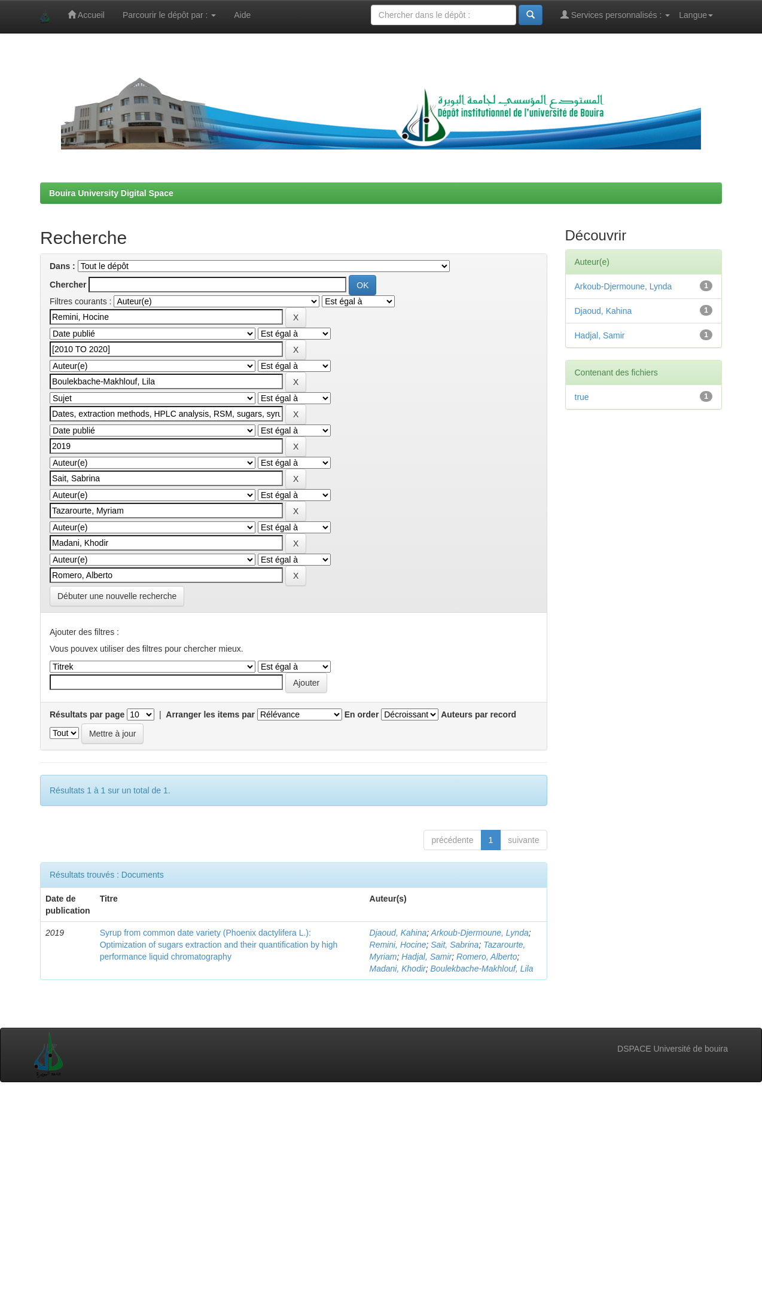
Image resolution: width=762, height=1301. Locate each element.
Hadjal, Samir (426, 956)
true (582, 397)
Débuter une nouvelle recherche (116, 596)
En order (362, 714)
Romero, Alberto (486, 956)
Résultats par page (87, 714)
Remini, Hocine (398, 944)
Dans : (62, 266)
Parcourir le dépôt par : (169, 15)
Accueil (86, 15)
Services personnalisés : (615, 15)
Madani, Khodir (398, 968)
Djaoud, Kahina (398, 932)
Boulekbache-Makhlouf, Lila (481, 968)
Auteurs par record (478, 714)
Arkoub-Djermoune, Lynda (480, 932)
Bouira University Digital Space (111, 193)
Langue (696, 15)
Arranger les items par (210, 714)
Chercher (68, 284)
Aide (242, 15)
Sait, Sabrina (454, 944)
